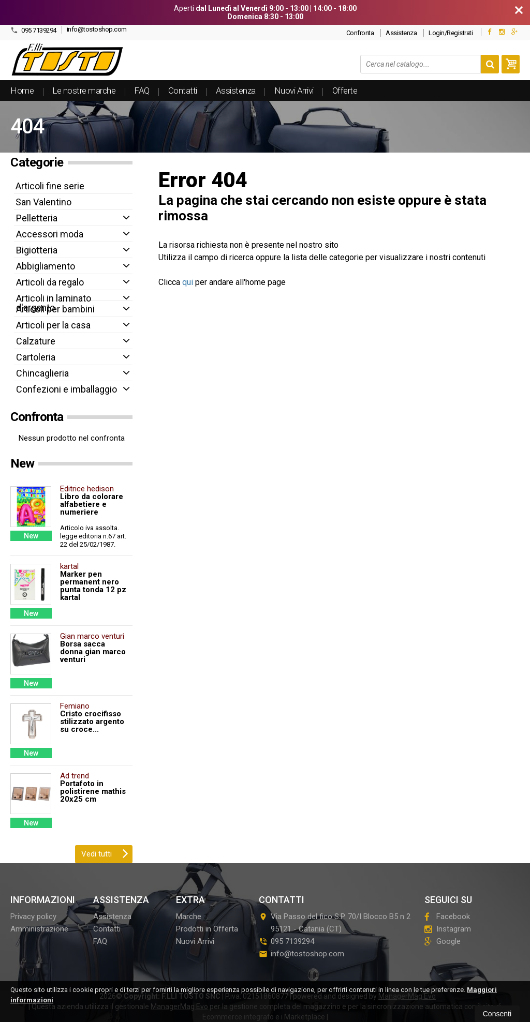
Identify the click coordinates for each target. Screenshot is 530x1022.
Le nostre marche (83, 90)
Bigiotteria (36, 250)
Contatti (182, 90)
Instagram (447, 929)
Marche (188, 916)
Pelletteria (36, 218)
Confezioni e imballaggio (66, 389)
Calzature (35, 341)
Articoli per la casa (53, 325)
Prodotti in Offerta (207, 929)
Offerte (345, 90)
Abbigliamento (45, 266)
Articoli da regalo (50, 282)
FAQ (142, 90)
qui (187, 282)
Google (442, 941)
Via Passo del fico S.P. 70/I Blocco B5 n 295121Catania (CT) (334, 923)
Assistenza (401, 33)
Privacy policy (33, 916)
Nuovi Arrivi (294, 90)
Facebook (447, 916)
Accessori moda (49, 234)
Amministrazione (39, 929)
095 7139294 (33, 30)
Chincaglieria (42, 373)
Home (22, 90)
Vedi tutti (104, 853)
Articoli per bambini (55, 309)
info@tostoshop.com (97, 29)
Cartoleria (35, 357)
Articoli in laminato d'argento (53, 303)
